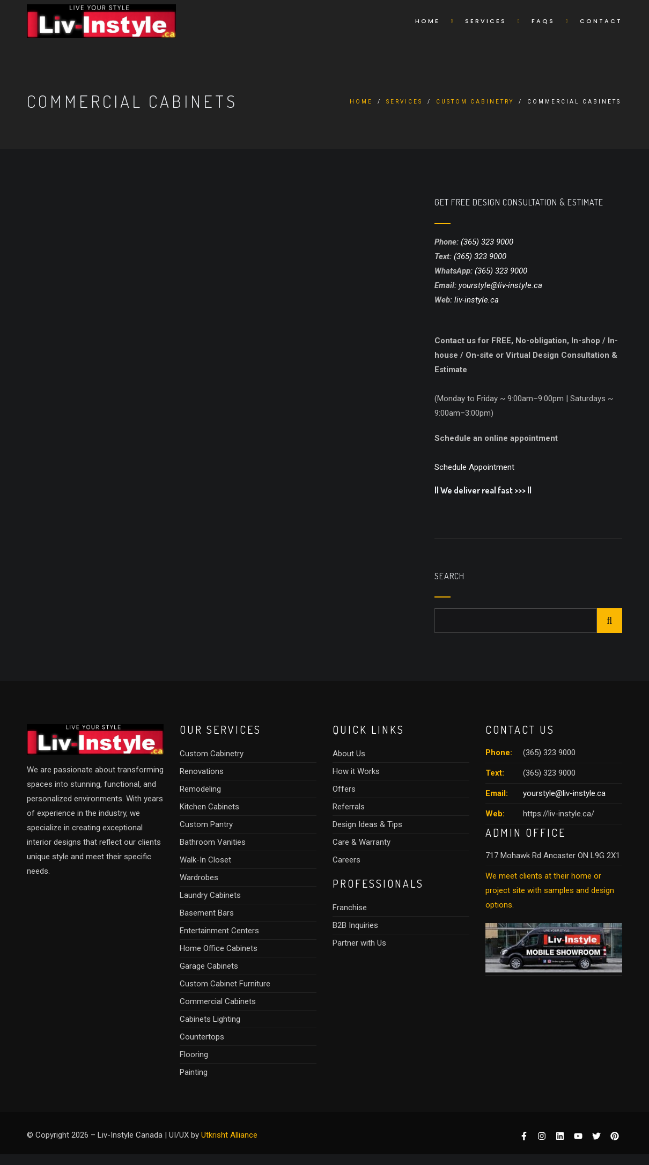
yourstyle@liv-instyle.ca (500, 285)
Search (449, 576)
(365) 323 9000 (487, 242)
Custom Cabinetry (475, 102)
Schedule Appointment (474, 467)
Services (485, 21)
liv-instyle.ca (476, 300)
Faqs (543, 21)
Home (427, 21)
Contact (601, 21)
